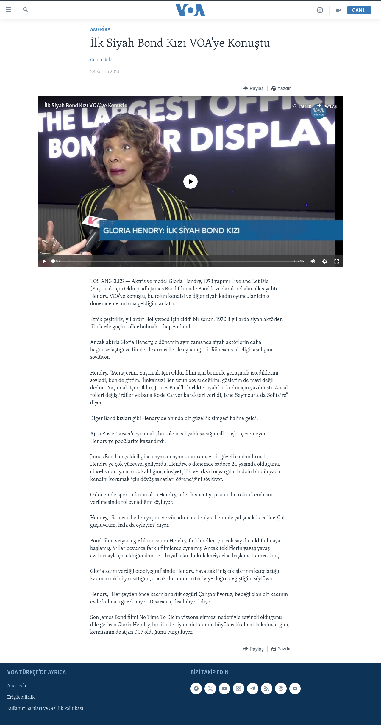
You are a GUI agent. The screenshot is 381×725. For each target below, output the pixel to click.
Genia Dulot (102, 60)
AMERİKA (100, 30)
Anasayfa (16, 686)
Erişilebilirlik (21, 697)
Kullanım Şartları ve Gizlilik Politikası (45, 708)
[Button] (253, 89)
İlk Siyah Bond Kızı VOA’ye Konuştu (85, 106)
